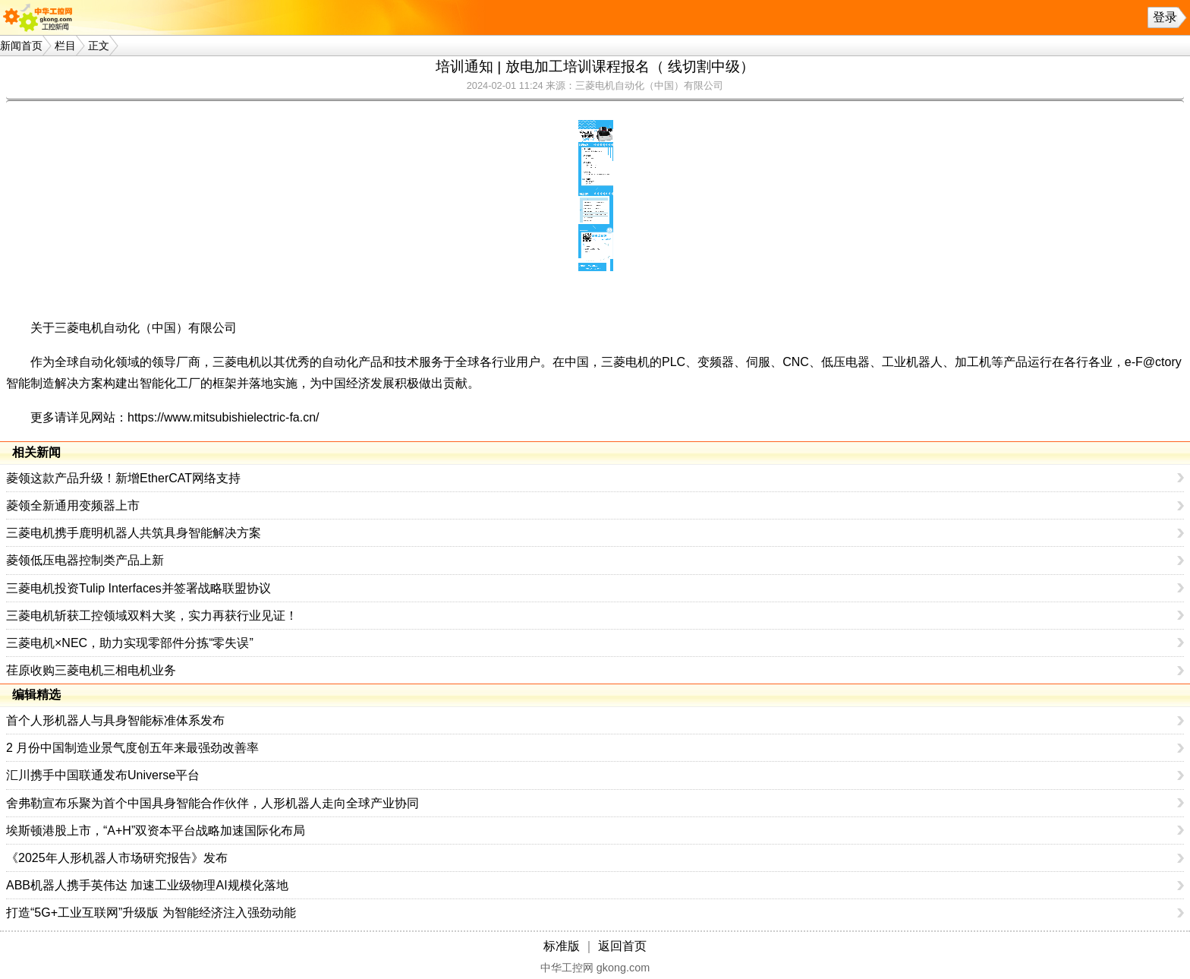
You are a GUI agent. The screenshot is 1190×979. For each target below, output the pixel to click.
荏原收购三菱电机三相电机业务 (91, 670)
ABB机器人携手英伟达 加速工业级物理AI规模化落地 (147, 885)
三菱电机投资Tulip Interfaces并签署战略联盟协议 (138, 588)
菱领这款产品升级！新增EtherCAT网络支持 (123, 478)
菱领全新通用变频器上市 (73, 505)
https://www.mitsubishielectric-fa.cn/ (224, 417)
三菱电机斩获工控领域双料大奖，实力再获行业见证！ (152, 615)
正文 (98, 45)
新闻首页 (21, 45)
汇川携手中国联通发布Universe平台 (103, 775)
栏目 (65, 45)
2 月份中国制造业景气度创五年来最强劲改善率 (132, 747)
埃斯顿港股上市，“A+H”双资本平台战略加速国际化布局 (155, 830)
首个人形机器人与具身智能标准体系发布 (115, 720)
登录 (1165, 17)
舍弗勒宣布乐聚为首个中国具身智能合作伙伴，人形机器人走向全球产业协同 (212, 803)
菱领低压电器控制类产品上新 (85, 560)
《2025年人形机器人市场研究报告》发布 (117, 857)
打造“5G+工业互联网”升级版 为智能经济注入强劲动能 (151, 912)
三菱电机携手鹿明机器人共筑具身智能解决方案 (133, 532)
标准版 (561, 946)
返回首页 (622, 946)
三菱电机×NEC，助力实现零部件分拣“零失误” (129, 642)
